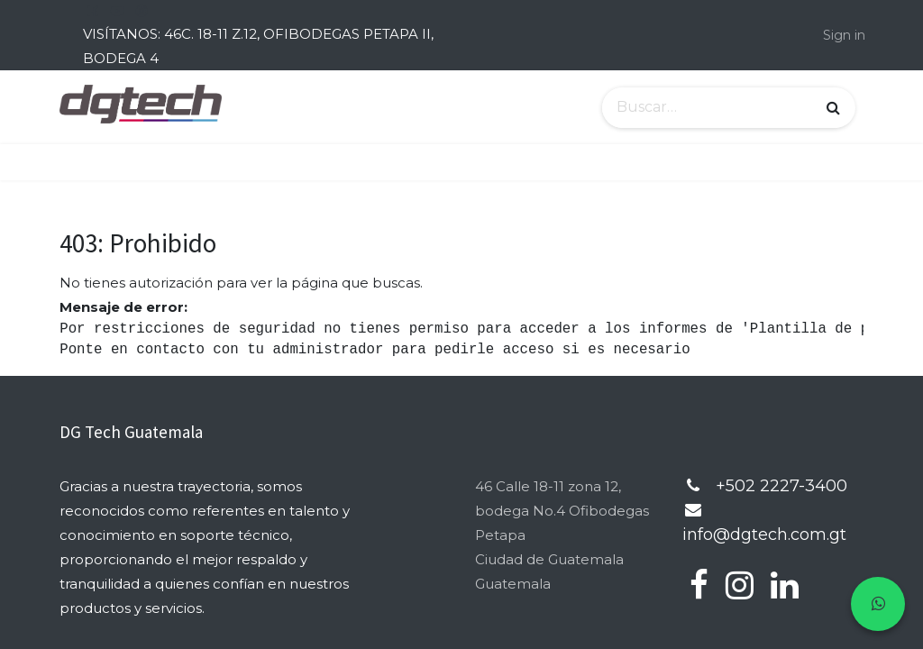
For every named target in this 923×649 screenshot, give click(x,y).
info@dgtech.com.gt (764, 534)
